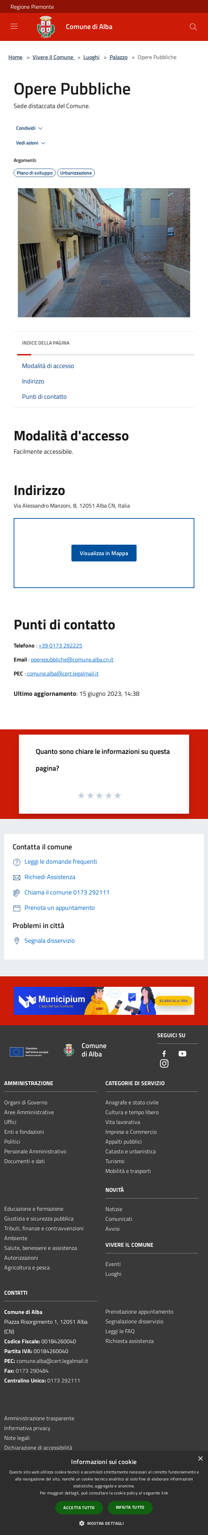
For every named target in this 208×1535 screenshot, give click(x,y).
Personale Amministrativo (35, 1151)
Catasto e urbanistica (130, 1151)
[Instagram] (164, 1063)
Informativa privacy (27, 1428)
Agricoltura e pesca (27, 1267)
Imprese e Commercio (131, 1131)
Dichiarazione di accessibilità (38, 1447)
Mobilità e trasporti (128, 1171)
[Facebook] (164, 1054)
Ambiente (15, 1238)
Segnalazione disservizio (134, 1321)
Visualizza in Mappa (104, 553)
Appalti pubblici (123, 1141)
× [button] (200, 1459)
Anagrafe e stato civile (132, 1102)
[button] (104, 1523)
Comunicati (118, 1219)
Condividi (30, 128)
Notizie (113, 1209)
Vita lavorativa (122, 1122)
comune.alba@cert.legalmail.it (63, 673)
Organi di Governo (25, 1102)
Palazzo (118, 57)
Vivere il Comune (54, 57)
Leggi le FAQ (120, 1331)
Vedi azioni (32, 143)
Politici (12, 1141)
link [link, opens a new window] (164, 1493)
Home (15, 57)
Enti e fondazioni (24, 1131)
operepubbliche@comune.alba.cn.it (72, 659)
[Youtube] (182, 1054)
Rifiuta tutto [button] (130, 1507)
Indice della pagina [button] (45, 342)
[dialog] (104, 1493)
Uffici (10, 1122)
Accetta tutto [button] (79, 1507)
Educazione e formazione (33, 1208)
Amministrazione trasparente (39, 1418)
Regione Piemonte (32, 6)
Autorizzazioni (21, 1257)
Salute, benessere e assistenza (40, 1248)
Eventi (113, 1264)
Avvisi (112, 1228)
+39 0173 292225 (60, 645)
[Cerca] (193, 27)
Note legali (17, 1438)
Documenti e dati (24, 1161)
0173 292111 (63, 1380)
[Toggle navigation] (14, 26)
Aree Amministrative (29, 1112)
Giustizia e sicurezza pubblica (39, 1218)
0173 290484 (32, 1370)
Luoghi (91, 57)
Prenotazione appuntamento (139, 1311)
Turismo (114, 1161)
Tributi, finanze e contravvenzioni (44, 1228)
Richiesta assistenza (129, 1341)
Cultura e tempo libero (132, 1112)
